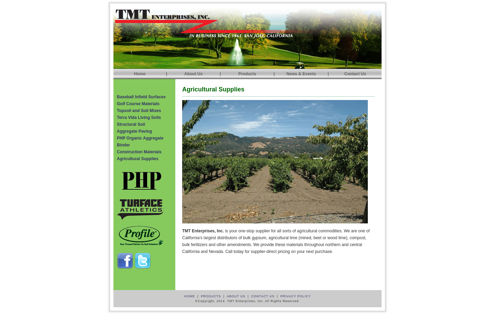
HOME (189, 296)
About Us (193, 73)
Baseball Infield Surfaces (141, 97)
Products (247, 73)
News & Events (301, 73)
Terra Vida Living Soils (139, 117)
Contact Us (355, 73)
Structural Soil (131, 124)
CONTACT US (263, 296)
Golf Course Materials (138, 103)
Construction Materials (139, 152)
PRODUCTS (211, 296)
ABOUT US (236, 296)
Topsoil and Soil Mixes (139, 110)
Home (139, 73)
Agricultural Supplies (137, 158)
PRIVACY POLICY (295, 296)
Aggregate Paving (134, 131)
